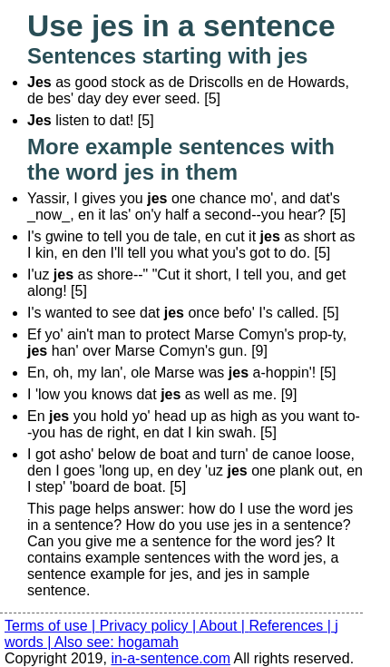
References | (292, 625)
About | (224, 625)
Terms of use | (52, 625)
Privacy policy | (150, 625)
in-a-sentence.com (170, 658)
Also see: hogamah (116, 642)
